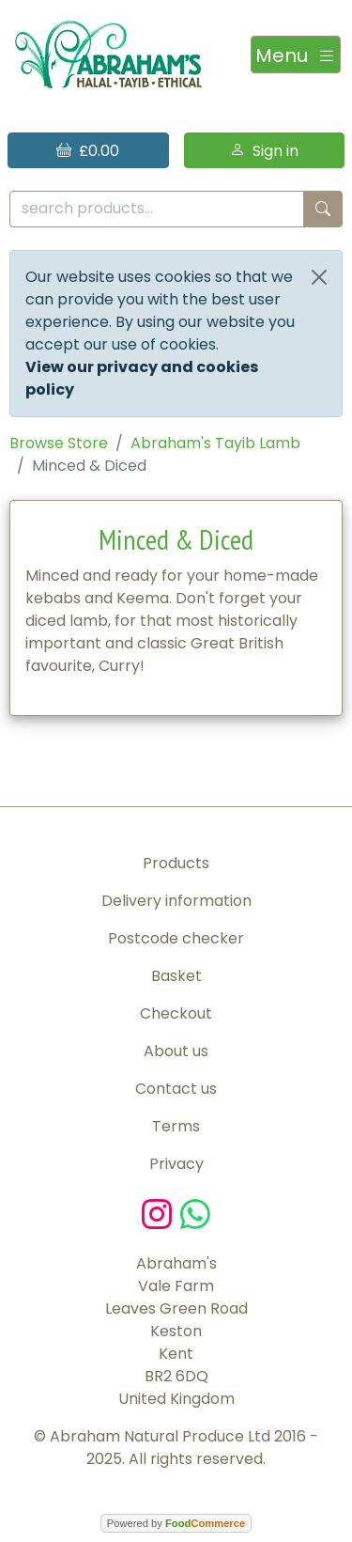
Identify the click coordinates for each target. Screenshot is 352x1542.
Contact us (176, 1088)
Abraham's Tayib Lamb (215, 443)
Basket (176, 976)
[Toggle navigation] (296, 54)
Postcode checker (176, 938)
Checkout (176, 1013)
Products (176, 863)
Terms (176, 1126)
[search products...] (156, 209)
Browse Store (58, 443)
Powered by (176, 1523)
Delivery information (176, 900)
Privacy (176, 1164)
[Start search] (323, 209)
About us (176, 1051)
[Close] (319, 277)
